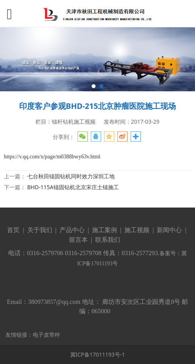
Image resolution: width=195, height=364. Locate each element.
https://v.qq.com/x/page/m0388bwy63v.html (52, 157)
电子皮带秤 (46, 334)
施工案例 (103, 230)
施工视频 (136, 230)
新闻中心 (169, 230)
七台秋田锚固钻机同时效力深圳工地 (71, 176)
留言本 (78, 239)
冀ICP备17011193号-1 (97, 354)
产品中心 (72, 230)
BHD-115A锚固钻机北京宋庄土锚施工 (73, 187)
